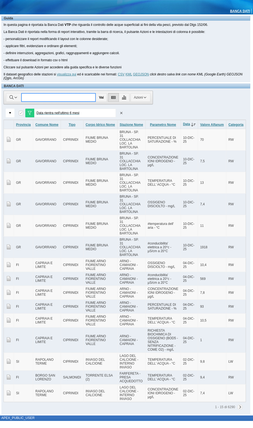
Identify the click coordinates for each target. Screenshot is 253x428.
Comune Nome (46, 125)
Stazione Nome (131, 125)
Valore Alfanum (212, 125)
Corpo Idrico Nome (100, 125)
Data (190, 124)
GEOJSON (141, 74)
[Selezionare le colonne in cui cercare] (13, 97)
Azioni (140, 97)
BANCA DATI (240, 11)
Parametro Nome (163, 125)
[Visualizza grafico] (124, 97)
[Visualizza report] (113, 97)
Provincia (23, 125)
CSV (121, 74)
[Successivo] (240, 407)
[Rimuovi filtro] (121, 113)
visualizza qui (66, 74)
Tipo (72, 125)
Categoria (236, 125)
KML (128, 74)
